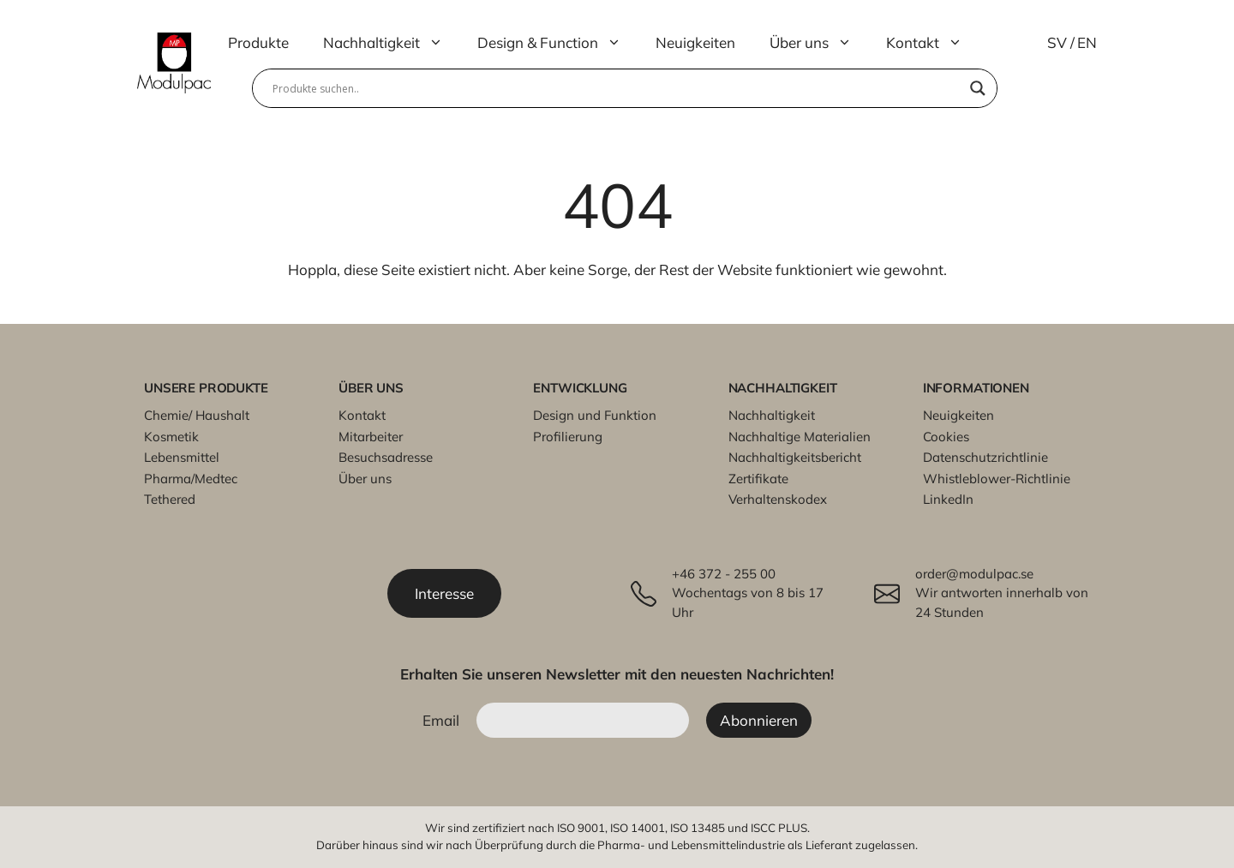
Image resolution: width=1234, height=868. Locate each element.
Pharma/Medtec (190, 478)
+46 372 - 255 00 (724, 574)
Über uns (819, 43)
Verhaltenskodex (777, 499)
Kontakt (932, 43)
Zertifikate (758, 478)
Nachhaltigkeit (391, 43)
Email (440, 720)
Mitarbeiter (370, 436)
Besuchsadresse (385, 457)
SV (1057, 42)
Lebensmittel (181, 457)
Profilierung (567, 436)
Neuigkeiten (695, 42)
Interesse (444, 593)
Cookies (946, 436)
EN (1087, 42)
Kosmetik (171, 436)
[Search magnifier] (978, 88)
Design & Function (557, 43)
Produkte (258, 42)
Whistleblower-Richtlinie (996, 478)
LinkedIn (948, 499)
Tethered (169, 499)
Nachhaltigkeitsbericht (794, 457)
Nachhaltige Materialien (799, 436)
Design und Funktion (594, 415)
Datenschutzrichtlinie (985, 457)
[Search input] (617, 88)
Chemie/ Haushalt (196, 415)
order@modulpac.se (974, 574)
